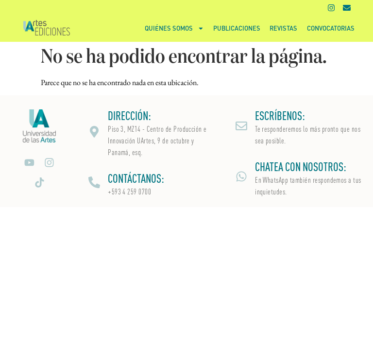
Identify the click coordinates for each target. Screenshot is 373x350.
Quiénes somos (174, 28)
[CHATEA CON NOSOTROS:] (241, 176)
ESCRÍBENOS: (280, 115)
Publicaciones (236, 28)
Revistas (283, 28)
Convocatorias (331, 28)
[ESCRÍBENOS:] (241, 126)
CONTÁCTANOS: (136, 178)
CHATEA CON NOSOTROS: (300, 167)
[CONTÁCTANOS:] (94, 182)
